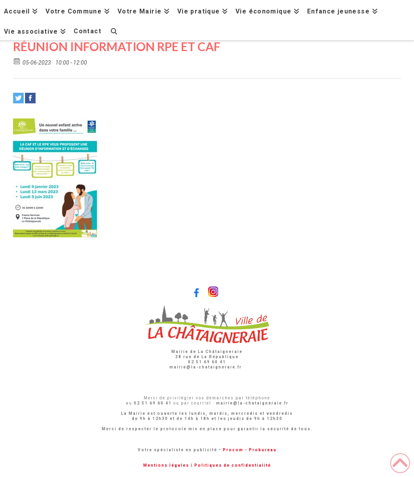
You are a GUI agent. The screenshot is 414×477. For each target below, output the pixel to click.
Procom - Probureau (250, 450)
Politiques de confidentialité (232, 465)
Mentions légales (166, 465)
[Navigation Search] (114, 30)
